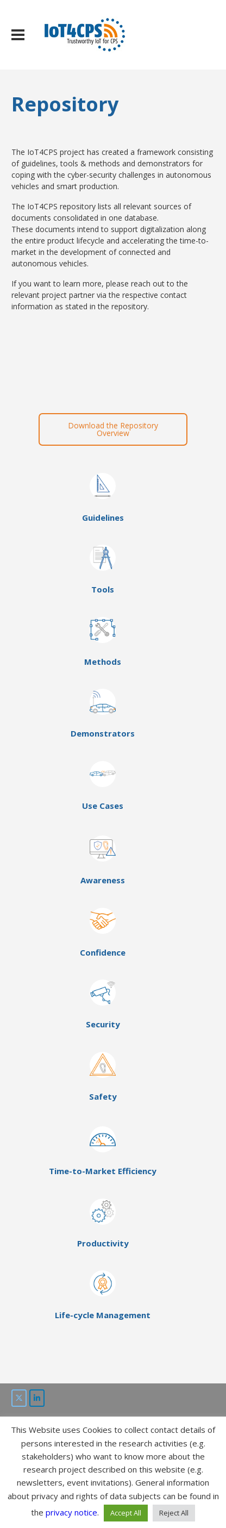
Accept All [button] (125, 1513)
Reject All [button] (174, 1513)
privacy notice (71, 1512)
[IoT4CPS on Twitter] (19, 1398)
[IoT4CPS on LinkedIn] (37, 1398)
